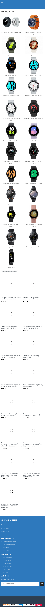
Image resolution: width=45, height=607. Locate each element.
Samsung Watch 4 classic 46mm (11, 162)
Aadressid (6, 569)
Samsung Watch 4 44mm (11, 184)
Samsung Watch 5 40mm (34, 141)
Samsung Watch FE (11, 75)
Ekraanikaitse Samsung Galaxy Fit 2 (31, 356)
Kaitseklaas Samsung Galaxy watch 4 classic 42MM (11, 298)
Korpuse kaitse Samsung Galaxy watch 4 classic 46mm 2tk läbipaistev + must (11, 444)
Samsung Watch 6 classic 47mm (33, 97)
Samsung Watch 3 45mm (11, 204)
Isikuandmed (7, 557)
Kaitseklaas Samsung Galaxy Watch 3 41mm (33, 385)
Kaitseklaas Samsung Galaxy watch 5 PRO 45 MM (11, 356)
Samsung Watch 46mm (11, 247)
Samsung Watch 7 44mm (11, 55)
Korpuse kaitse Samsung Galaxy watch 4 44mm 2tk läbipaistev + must (32, 444)
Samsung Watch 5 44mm (11, 141)
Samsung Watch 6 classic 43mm (11, 119)
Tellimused (7, 563)
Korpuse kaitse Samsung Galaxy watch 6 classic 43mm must (9, 475)
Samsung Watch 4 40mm (33, 184)
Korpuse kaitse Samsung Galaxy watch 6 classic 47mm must (31, 475)
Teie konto (6, 554)
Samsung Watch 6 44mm (33, 75)
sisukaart (6, 550)
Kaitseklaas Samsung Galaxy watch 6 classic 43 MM (33, 327)
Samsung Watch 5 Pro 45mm (33, 118)
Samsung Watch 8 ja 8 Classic (11, 32)
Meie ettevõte (7, 538)
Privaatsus (6, 547)
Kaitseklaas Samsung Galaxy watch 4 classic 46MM (11, 385)
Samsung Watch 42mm (33, 247)
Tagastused (7, 560)
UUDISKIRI (5, 576)
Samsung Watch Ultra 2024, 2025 (34, 34)
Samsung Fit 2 (11, 267)
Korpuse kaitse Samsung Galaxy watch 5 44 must (31, 414)
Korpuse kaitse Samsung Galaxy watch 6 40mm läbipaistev (9, 505)
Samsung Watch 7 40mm (34, 55)
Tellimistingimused (9, 541)
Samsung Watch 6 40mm (11, 96)
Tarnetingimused (9, 544)
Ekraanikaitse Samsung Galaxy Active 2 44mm (31, 298)
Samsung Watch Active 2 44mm (11, 225)
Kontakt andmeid (9, 520)
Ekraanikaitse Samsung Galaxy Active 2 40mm (9, 327)
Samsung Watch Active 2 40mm (34, 225)
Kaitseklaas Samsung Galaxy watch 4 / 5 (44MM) (11, 414)
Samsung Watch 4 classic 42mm (33, 162)
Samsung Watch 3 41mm (34, 204)
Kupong (6, 572)
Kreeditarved (7, 566)
